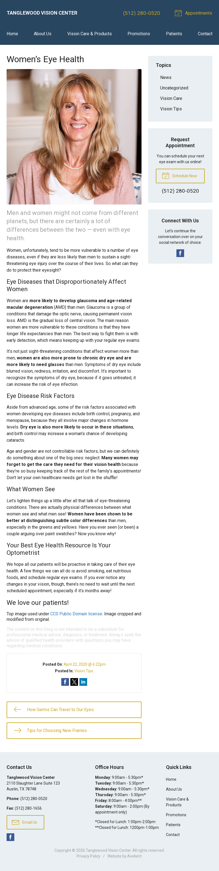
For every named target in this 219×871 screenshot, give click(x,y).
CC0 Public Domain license (76, 614)
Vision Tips (83, 671)
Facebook (180, 253)
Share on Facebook (65, 682)
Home (12, 34)
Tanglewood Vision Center (108, 850)
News (165, 77)
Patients (174, 34)
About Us (42, 34)
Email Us (24, 822)
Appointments (194, 13)
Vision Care (171, 98)
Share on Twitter (74, 682)
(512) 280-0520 (142, 13)
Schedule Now (179, 175)
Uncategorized (174, 88)
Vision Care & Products (89, 34)
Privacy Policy (88, 856)
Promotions (138, 34)
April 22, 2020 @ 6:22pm (85, 664)
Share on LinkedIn (83, 682)
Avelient (134, 856)
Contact (205, 34)
